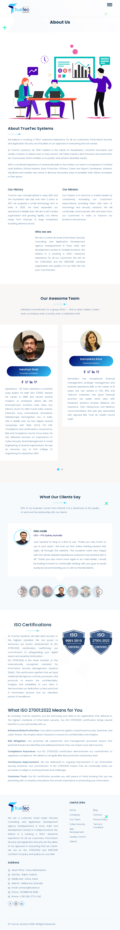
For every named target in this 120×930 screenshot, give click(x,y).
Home (73, 810)
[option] (60, 554)
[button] (58, 469)
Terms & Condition (98, 826)
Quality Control (78, 836)
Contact (97, 814)
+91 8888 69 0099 (28, 892)
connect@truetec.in (29, 887)
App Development (77, 830)
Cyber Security (77, 824)
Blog (95, 810)
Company (75, 814)
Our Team (75, 819)
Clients (73, 841)
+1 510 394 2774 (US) (30, 896)
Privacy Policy (100, 819)
